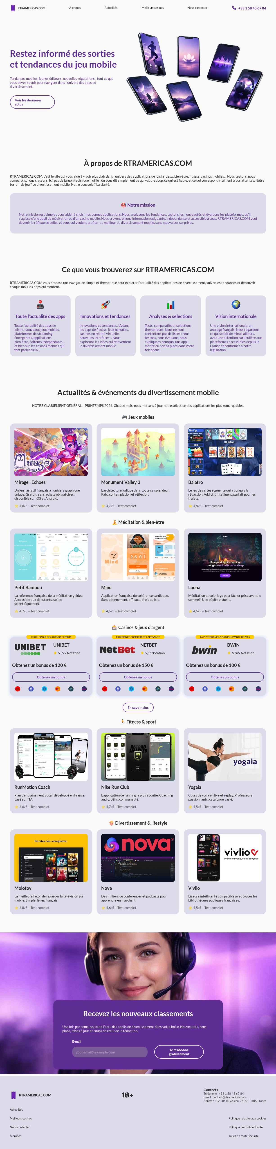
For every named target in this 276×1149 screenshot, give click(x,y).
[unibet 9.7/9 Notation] (71, 648)
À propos (75, 7)
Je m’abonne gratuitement (179, 1052)
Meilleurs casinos (153, 7)
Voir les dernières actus (28, 102)
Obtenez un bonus (51, 677)
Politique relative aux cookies (247, 1118)
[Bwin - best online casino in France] (204, 648)
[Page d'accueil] (27, 8)
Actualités (111, 7)
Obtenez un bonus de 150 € (126, 665)
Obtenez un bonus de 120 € (39, 665)
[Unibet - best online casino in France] (30, 648)
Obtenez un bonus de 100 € (213, 665)
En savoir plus (138, 707)
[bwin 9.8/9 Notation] (245, 648)
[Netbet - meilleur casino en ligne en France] (117, 648)
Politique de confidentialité (246, 1127)
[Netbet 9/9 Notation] (158, 648)
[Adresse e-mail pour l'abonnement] (110, 1052)
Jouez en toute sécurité (244, 1136)
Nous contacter (197, 7)
